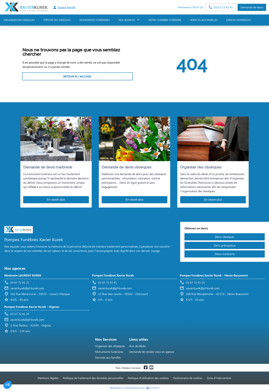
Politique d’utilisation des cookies (148, 378)
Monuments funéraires (95, 20)
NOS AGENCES (127, 20)
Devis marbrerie (225, 254)
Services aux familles (108, 357)
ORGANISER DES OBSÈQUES (19, 20)
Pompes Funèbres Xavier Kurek (113, 275)
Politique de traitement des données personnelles (93, 378)
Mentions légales (48, 378)
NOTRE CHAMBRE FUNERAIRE (164, 20)
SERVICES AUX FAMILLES (203, 20)
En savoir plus (56, 199)
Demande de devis (251, 7)
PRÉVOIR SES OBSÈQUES (57, 20)
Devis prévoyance (224, 245)
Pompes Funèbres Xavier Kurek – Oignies (31, 307)
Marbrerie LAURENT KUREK (22, 275)
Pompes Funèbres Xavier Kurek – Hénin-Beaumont (214, 275)
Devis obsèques (224, 237)
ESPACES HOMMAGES (238, 20)
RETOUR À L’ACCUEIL (77, 76)
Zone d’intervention (219, 378)
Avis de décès (137, 346)
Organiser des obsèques (110, 346)
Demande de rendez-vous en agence (151, 352)
